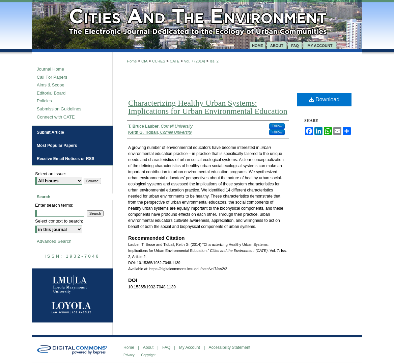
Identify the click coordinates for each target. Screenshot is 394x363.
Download (324, 99)
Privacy (129, 355)
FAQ (166, 347)
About (148, 347)
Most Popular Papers (57, 145)
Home (132, 61)
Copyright (148, 355)
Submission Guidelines (59, 108)
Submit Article (50, 132)
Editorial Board (51, 93)
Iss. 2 (214, 61)
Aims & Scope (50, 84)
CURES (158, 61)
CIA (144, 61)
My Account (189, 347)
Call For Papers (52, 77)
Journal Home (50, 69)
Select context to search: (59, 221)
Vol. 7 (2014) (194, 61)
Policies (44, 100)
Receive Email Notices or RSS (65, 158)
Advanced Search (54, 241)
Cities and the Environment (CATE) (197, 21)
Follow (277, 126)
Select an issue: (50, 173)
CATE (174, 61)
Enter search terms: (54, 205)
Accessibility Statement (229, 347)
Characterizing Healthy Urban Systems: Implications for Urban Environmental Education (207, 107)
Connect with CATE (56, 117)
